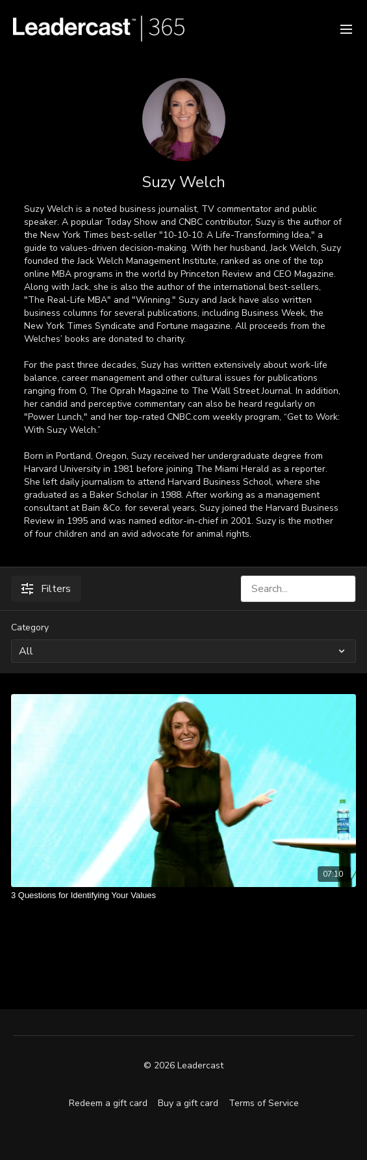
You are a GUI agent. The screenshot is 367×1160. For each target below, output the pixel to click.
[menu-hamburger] (346, 28)
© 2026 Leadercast (183, 1065)
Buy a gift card (188, 1103)
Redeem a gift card (108, 1103)
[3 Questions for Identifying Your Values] (183, 895)
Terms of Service (264, 1103)
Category (30, 627)
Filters (46, 589)
